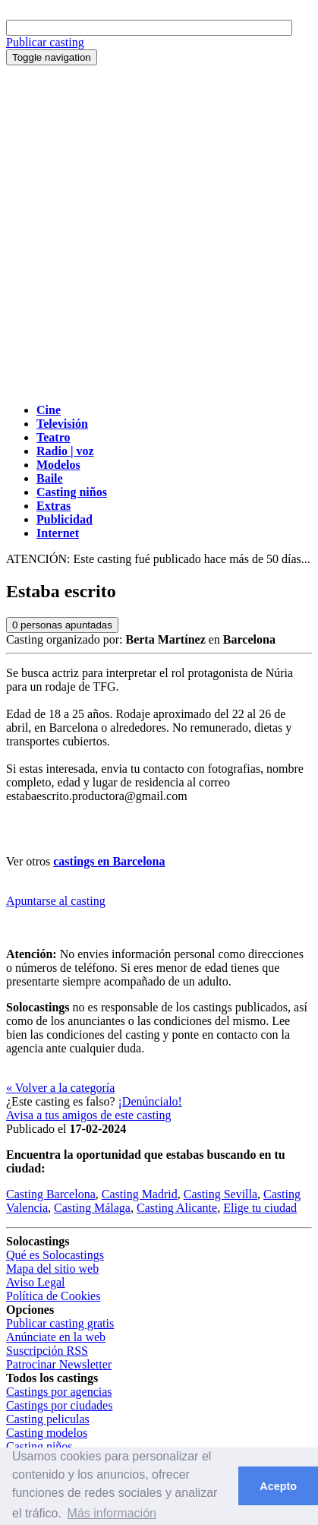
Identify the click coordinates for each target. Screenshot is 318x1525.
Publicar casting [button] (45, 42)
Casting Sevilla (220, 1194)
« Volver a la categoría (60, 1087)
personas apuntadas (62, 625)
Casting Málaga (92, 1207)
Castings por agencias (59, 1391)
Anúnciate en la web (55, 1336)
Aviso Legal (35, 1282)
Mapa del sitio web (52, 1268)
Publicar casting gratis (60, 1323)
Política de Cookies (53, 1295)
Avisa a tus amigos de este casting (88, 1115)
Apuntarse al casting (55, 900)
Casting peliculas (48, 1419)
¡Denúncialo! (150, 1101)
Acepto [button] (278, 1486)
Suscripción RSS (47, 1350)
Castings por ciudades (59, 1405)
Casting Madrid (140, 1194)
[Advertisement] (159, 232)
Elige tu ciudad (260, 1207)
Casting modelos (46, 1432)
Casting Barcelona (51, 1194)
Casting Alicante (177, 1207)
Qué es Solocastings (55, 1254)
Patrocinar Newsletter (59, 1364)
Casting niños (39, 1446)
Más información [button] (112, 1513)
